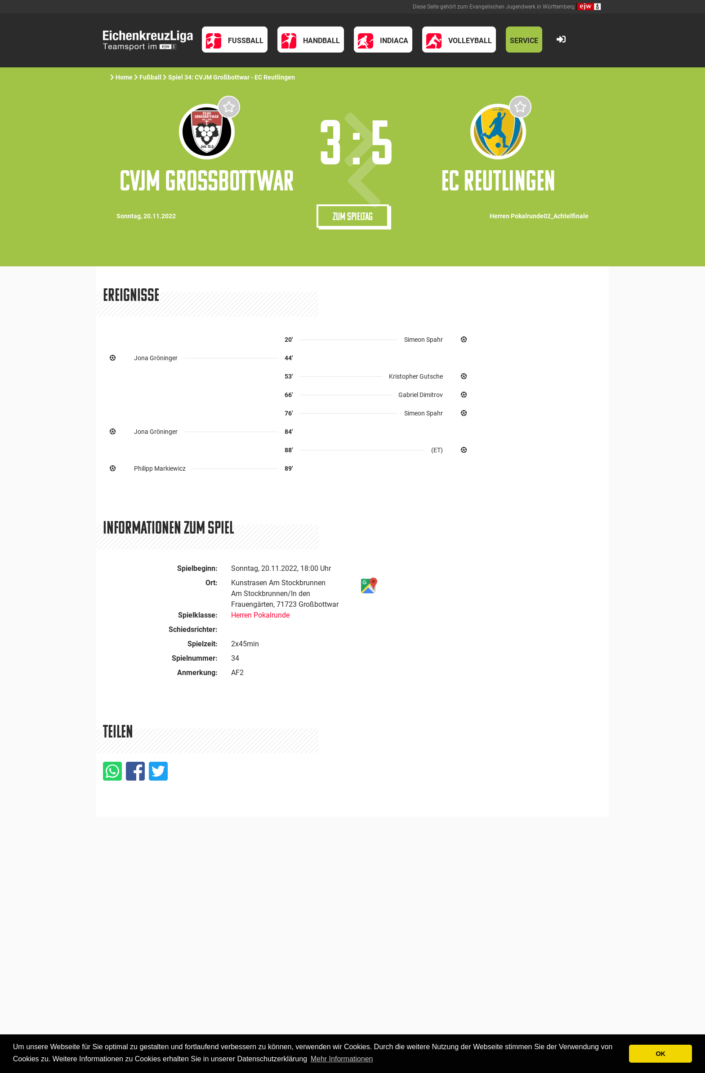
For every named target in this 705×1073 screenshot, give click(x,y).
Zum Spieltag (353, 216)
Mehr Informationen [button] (342, 1059)
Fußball (150, 77)
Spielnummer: (195, 658)
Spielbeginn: (197, 568)
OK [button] (660, 1053)
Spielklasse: (198, 615)
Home (124, 77)
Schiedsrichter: (193, 629)
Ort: (211, 582)
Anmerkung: (197, 672)
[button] (235, 39)
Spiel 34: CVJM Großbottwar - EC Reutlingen (232, 77)
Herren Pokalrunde (260, 615)
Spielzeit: (202, 644)
